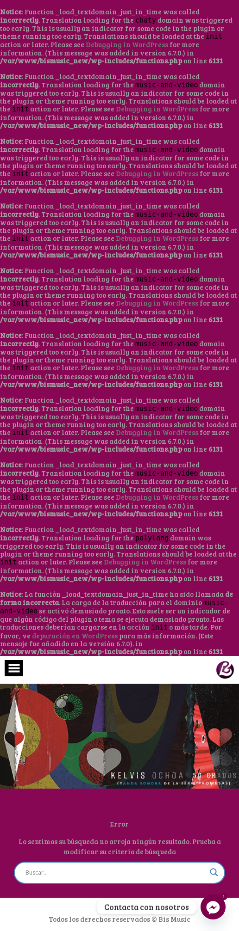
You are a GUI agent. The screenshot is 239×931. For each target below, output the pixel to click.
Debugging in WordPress (127, 44)
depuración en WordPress (75, 635)
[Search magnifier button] (214, 872)
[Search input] (115, 872)
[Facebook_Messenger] (213, 906)
